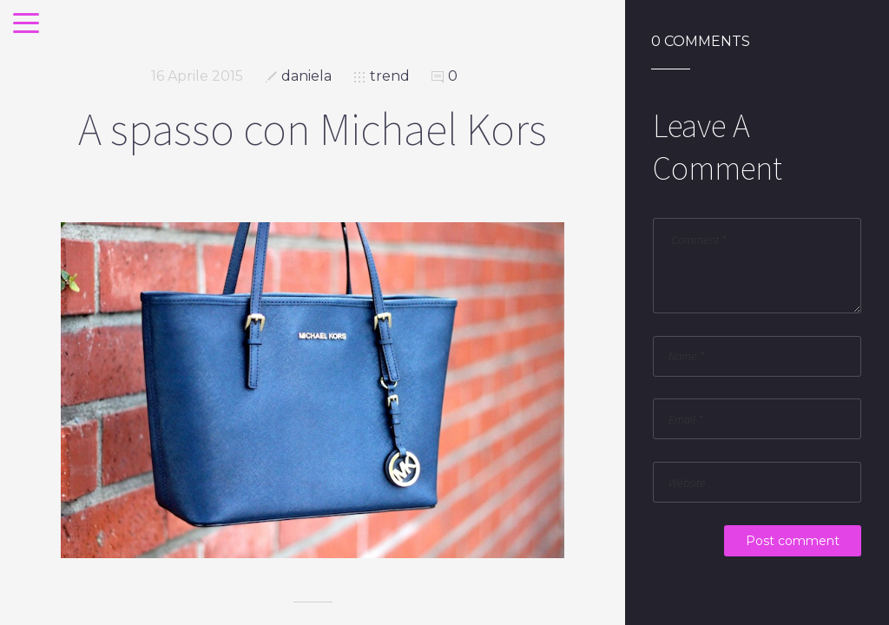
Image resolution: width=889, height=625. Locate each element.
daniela (306, 76)
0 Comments (700, 42)
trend (390, 76)
